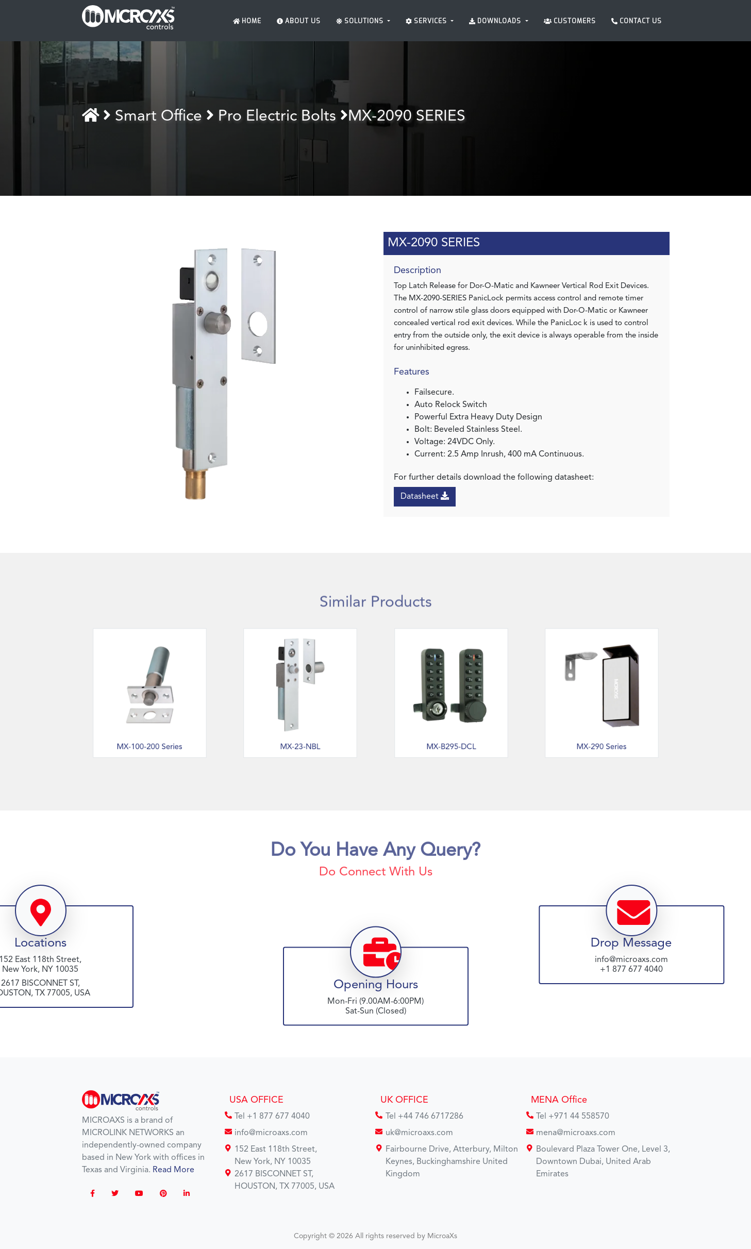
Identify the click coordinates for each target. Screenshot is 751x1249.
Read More (173, 1170)
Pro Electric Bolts (284, 116)
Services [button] (427, 21)
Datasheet (427, 496)
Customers (570, 21)
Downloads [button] (496, 21)
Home (247, 21)
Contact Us (636, 21)
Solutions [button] (361, 21)
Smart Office (165, 116)
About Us (299, 21)
